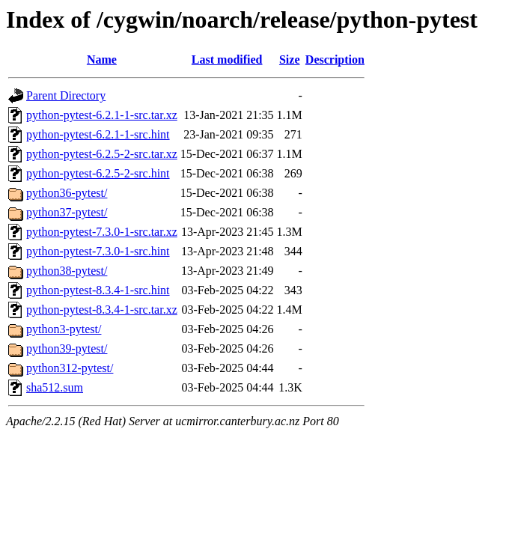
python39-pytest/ (66, 348)
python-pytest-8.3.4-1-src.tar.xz (101, 309)
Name (102, 59)
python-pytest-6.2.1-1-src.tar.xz (101, 115)
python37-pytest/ (66, 212)
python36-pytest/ (66, 192)
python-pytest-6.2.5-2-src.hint (98, 173)
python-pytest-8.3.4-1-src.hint (98, 290)
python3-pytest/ (63, 329)
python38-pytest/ (66, 270)
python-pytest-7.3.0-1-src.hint (98, 251)
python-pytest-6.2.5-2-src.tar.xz (101, 153)
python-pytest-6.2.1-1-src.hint (98, 134)
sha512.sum (54, 387)
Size (289, 59)
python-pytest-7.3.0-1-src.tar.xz (101, 231)
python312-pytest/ (69, 368)
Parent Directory (66, 95)
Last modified (227, 59)
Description (335, 59)
